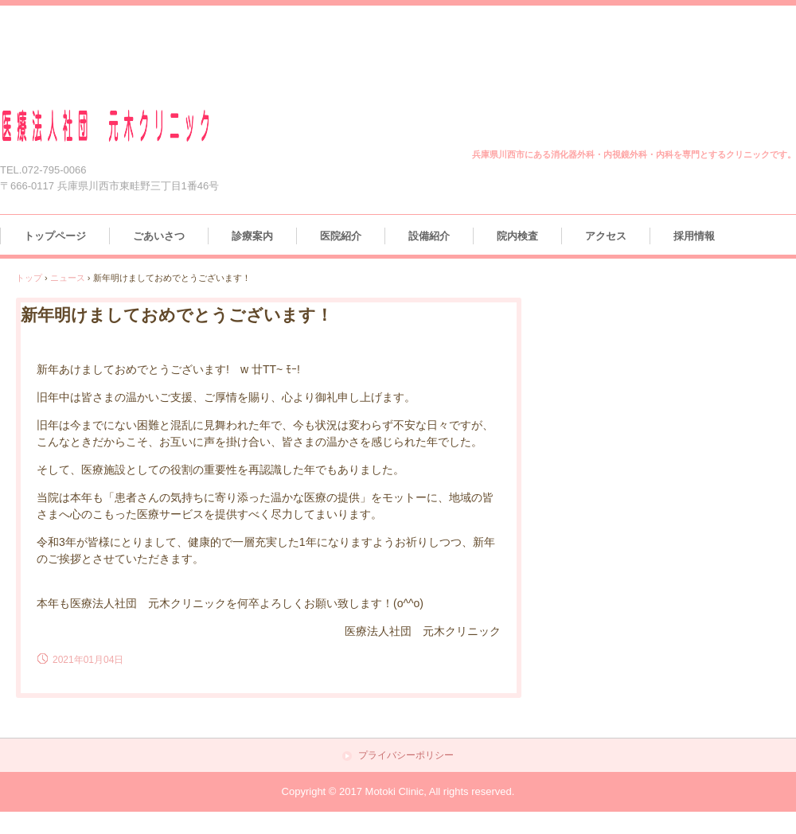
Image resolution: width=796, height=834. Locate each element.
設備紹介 (429, 236)
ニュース (67, 278)
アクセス (605, 236)
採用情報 (694, 236)
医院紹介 (340, 236)
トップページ (55, 236)
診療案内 (252, 236)
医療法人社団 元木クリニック (125, 126)
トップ (29, 278)
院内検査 (517, 236)
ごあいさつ (159, 236)
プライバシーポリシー (406, 755)
